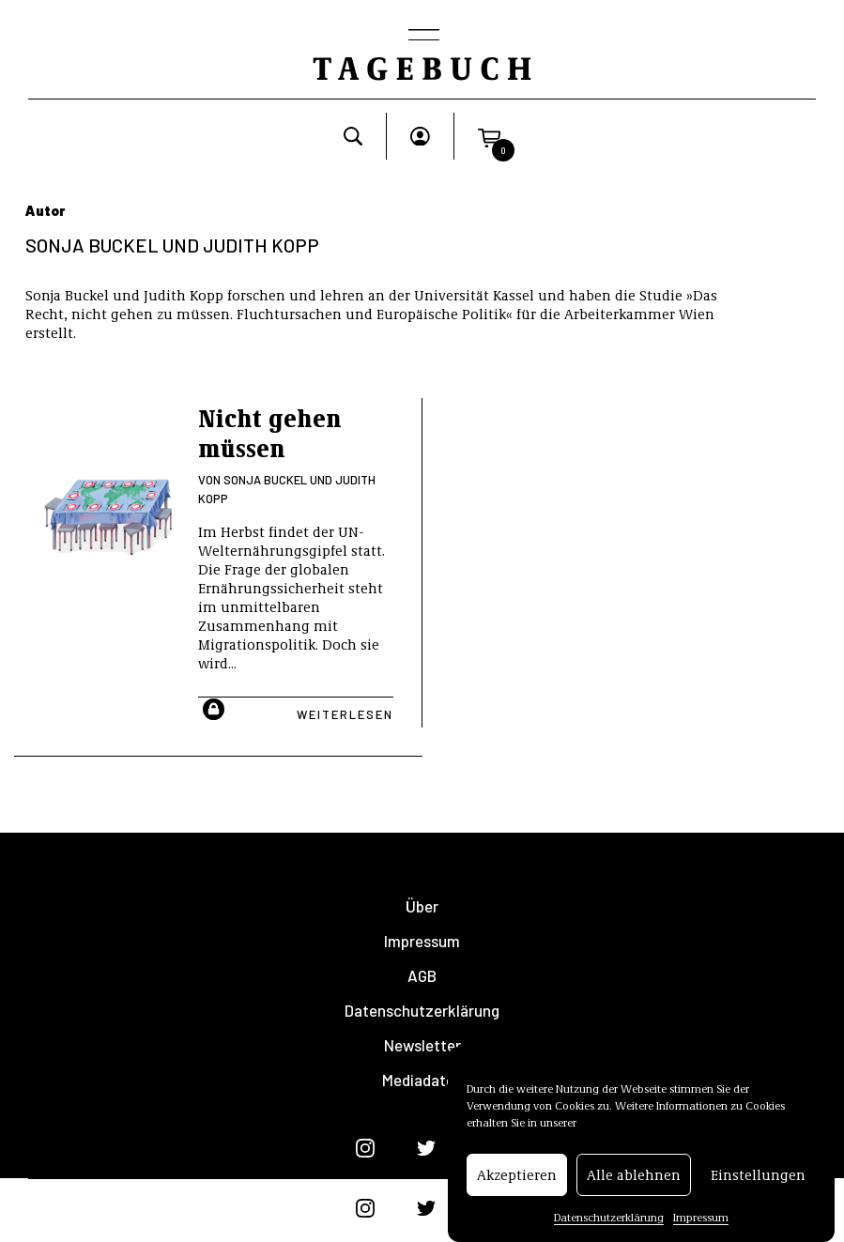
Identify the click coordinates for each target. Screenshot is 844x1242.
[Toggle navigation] (422, 36)
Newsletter (422, 1045)
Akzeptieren (517, 1184)
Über (422, 906)
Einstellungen (758, 1184)
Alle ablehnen (634, 1184)
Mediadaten (422, 1080)
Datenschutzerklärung (609, 1226)
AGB (422, 976)
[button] (489, 136)
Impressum (701, 1226)
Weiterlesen (345, 714)
